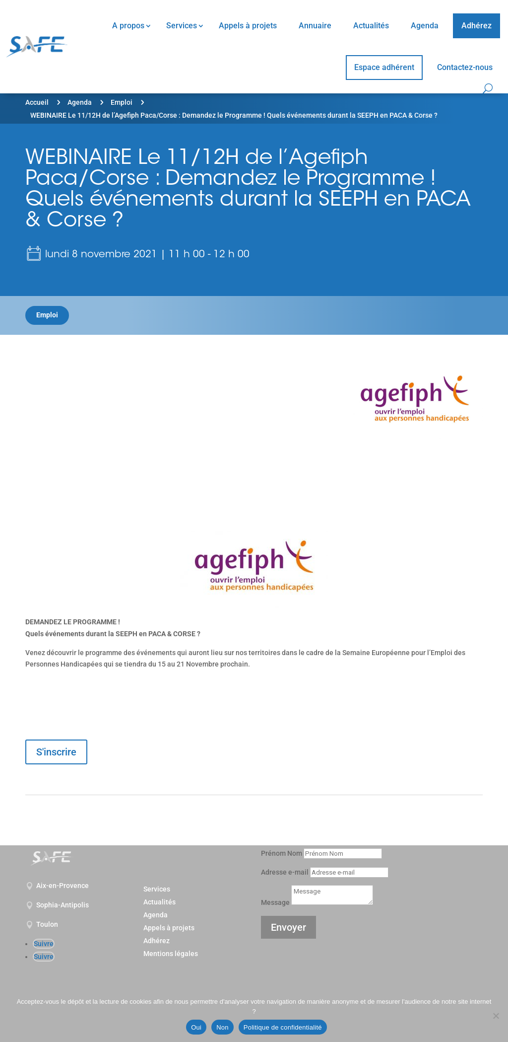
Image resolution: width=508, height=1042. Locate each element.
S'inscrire (56, 752)
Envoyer (288, 927)
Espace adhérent (384, 67)
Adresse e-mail (285, 872)
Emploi (121, 102)
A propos (128, 25)
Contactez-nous (465, 67)
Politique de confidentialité (283, 1027)
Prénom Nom (281, 853)
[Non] (496, 1016)
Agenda (425, 25)
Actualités (371, 25)
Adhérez (476, 25)
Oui (196, 1027)
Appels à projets (248, 25)
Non (222, 1027)
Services (181, 25)
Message (275, 902)
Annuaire (315, 25)
